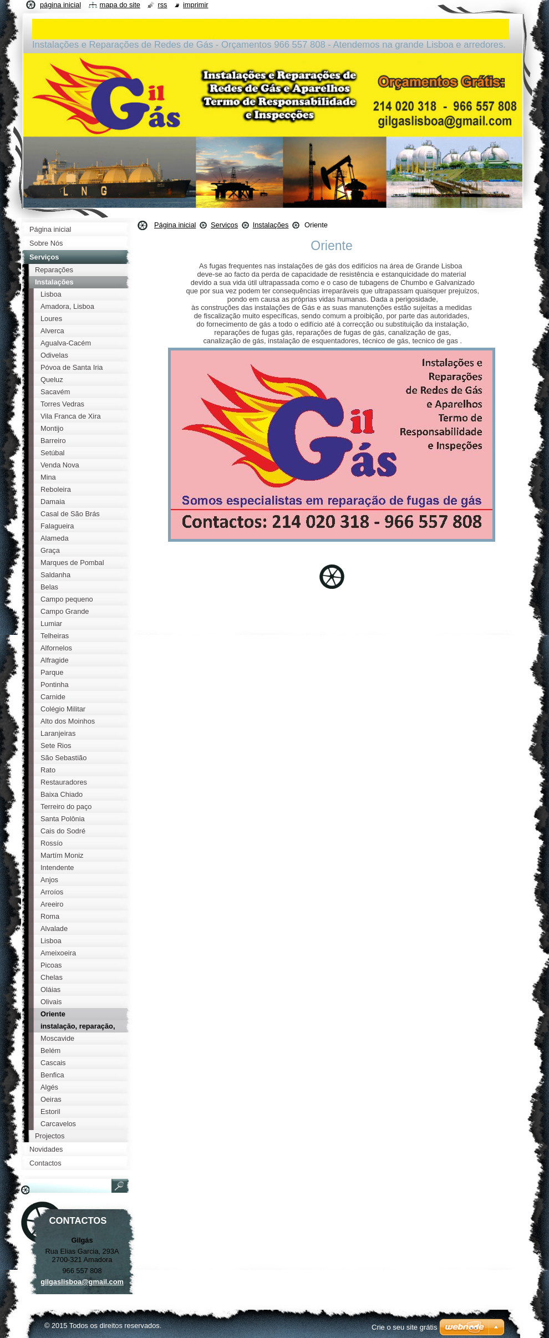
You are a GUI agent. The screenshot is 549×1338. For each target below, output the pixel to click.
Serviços (224, 225)
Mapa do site (120, 5)
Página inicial (175, 225)
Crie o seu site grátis (405, 1327)
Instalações (271, 225)
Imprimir (196, 5)
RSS (162, 5)
